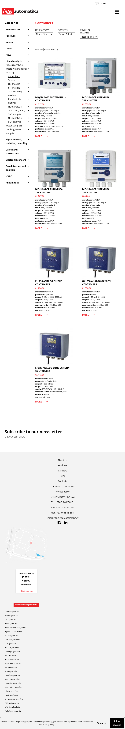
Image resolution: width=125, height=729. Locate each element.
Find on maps (26, 591)
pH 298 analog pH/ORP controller (48, 283)
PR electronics (11, 667)
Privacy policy (48, 724)
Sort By (38, 49)
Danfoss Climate (12, 695)
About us (62, 460)
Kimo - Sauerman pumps (15, 627)
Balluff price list (11, 615)
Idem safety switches (13, 687)
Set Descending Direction (58, 49)
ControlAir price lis (13, 683)
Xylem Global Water (13, 631)
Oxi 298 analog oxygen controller (96, 283)
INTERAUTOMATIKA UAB (62, 496)
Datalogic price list (13, 651)
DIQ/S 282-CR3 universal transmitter (96, 99)
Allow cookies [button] (117, 723)
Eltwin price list (11, 691)
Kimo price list (11, 623)
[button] (93, 723)
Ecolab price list (11, 635)
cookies (11, 722)
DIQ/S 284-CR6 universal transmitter (49, 191)
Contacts (62, 481)
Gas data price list (12, 639)
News (62, 475)
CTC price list (11, 643)
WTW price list (11, 671)
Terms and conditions (62, 486)
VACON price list (12, 679)
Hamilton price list (12, 675)
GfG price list (10, 619)
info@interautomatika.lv (65, 517)
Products (62, 465)
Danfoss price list (12, 611)
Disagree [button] (101, 723)
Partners (62, 470)
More (41, 136)
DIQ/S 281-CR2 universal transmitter (96, 191)
